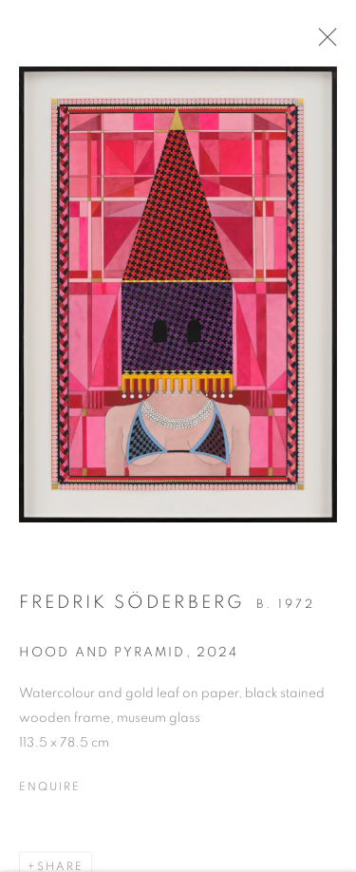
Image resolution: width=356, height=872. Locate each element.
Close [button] (336, 42)
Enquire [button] (49, 794)
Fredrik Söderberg (132, 610)
